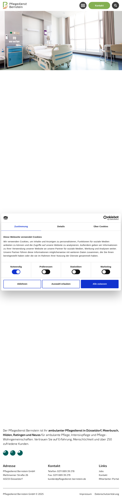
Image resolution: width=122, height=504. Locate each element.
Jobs (101, 471)
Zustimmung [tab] (21, 226)
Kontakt (103, 475)
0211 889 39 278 (66, 471)
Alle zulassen (100, 284)
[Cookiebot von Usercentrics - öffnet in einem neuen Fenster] (106, 218)
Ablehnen (22, 284)
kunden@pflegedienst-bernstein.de (67, 478)
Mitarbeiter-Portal (109, 478)
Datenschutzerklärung (107, 493)
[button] (83, 5)
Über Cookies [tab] (101, 226)
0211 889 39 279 (61, 475)
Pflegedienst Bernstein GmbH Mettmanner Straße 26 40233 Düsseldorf (19, 475)
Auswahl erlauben (61, 284)
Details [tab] (61, 226)
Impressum (86, 493)
